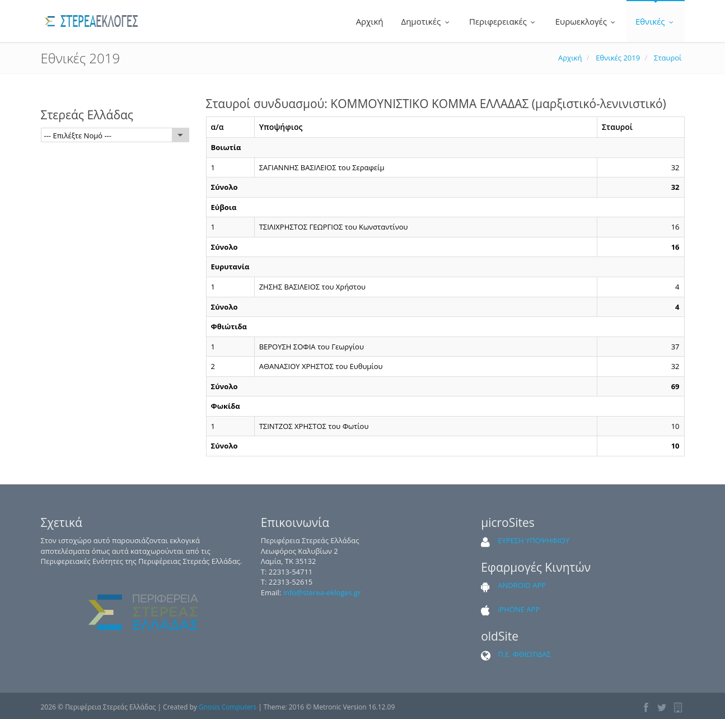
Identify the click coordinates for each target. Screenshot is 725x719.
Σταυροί (667, 58)
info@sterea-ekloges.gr (322, 592)
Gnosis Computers (227, 707)
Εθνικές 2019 (618, 58)
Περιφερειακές (503, 21)
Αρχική (368, 21)
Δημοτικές (426, 21)
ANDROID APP (522, 585)
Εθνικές (655, 21)
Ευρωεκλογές (586, 21)
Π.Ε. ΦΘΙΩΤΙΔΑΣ (524, 654)
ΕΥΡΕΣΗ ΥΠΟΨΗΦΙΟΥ (533, 540)
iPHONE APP (519, 609)
